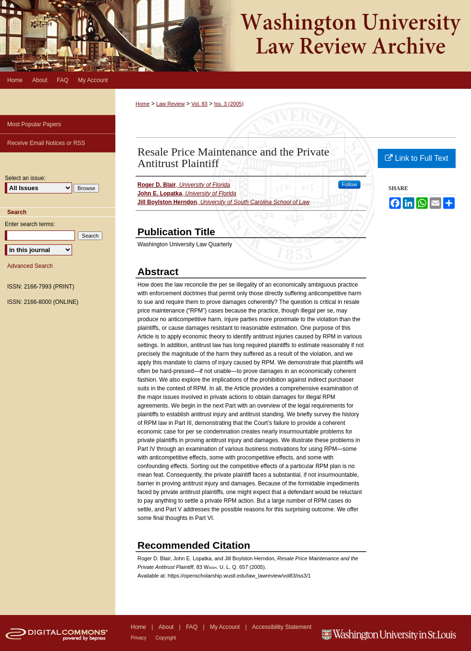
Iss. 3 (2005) (228, 104)
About (167, 627)
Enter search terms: (30, 224)
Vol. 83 (199, 104)
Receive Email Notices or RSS (46, 143)
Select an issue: (25, 178)
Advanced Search (30, 266)
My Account (225, 627)
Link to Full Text (416, 158)
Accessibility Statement (281, 627)
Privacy (139, 637)
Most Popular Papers (34, 124)
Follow (349, 184)
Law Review (170, 104)
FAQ (192, 627)
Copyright (166, 637)
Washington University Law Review (235, 36)
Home (142, 104)
